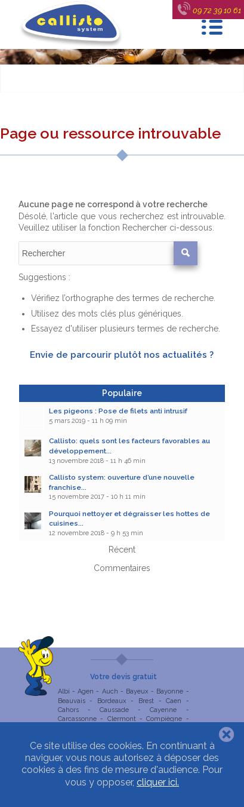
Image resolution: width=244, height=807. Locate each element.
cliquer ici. (158, 782)
